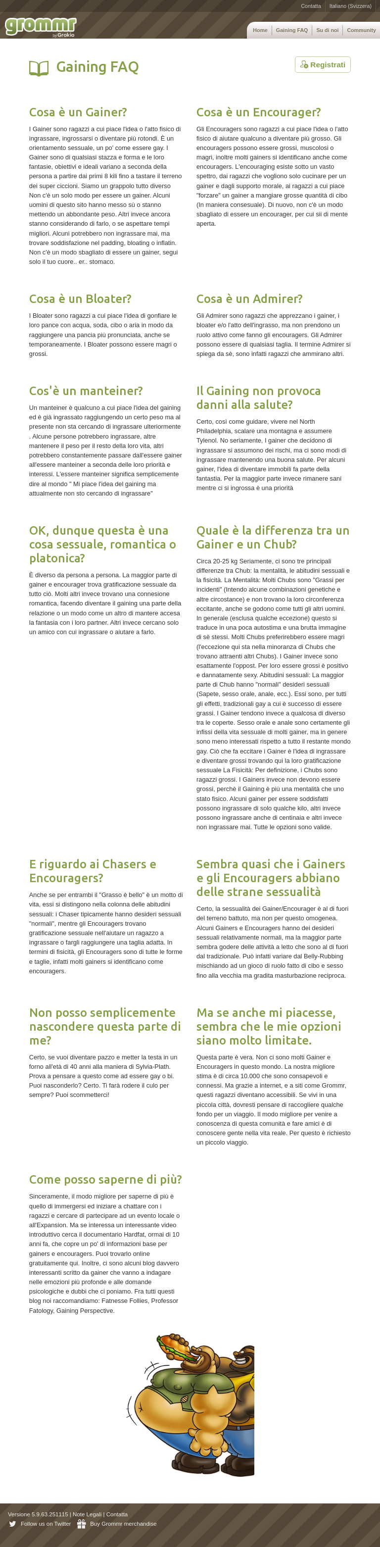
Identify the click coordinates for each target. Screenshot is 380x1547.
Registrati (322, 64)
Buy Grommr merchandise (116, 1524)
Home (260, 30)
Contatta (311, 6)
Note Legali (87, 1514)
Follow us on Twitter (39, 1524)
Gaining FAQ (292, 30)
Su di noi (327, 30)
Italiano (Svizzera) (351, 6)
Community (361, 30)
